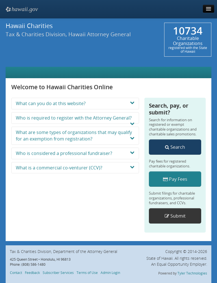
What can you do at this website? (75, 103)
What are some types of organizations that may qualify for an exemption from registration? (75, 135)
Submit (175, 216)
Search (175, 147)
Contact (16, 272)
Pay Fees (175, 179)
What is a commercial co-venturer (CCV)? (75, 168)
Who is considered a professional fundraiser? (75, 153)
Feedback (32, 272)
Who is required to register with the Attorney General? (75, 119)
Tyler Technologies (192, 273)
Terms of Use (87, 272)
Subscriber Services (58, 272)
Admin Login (110, 272)
